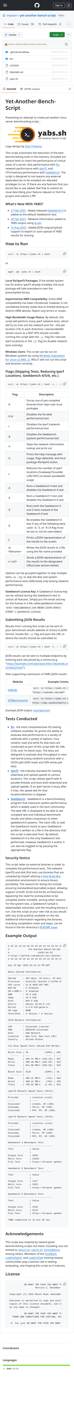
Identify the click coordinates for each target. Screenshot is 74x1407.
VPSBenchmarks (18, 700)
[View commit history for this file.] (66, 44)
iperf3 (43, 168)
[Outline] (70, 89)
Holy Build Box (52, 876)
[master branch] (13, 34)
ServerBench (52, 1250)
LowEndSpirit (13, 1258)
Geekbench (53, 172)
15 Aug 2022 (18, 227)
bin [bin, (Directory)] (11, 58)
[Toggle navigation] (5, 5)
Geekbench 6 (55, 210)
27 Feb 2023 (18, 210)
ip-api (37, 223)
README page (48, 927)
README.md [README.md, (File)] (16, 72)
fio (57, 164)
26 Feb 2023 (18, 219)
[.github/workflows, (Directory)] (19, 52)
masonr (12, 15)
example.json (42, 710)
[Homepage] (37, 5)
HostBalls (50, 1254)
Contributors (11, 1348)
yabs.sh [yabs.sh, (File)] (14, 78)
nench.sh (37, 1250)
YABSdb (12, 690)
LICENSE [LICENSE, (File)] (14, 65)
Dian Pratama (33, 146)
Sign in (59, 5)
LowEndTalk (36, 1258)
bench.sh (24, 1250)
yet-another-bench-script (38, 15)
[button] (65, 253)
